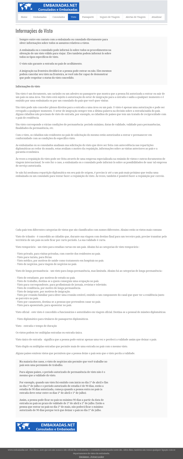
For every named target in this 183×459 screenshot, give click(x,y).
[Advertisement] (136, 57)
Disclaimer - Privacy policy (91, 457)
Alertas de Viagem (136, 17)
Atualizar (157, 17)
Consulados (59, 17)
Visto (73, 17)
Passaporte (88, 17)
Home (24, 17)
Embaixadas (40, 17)
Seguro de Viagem (110, 17)
